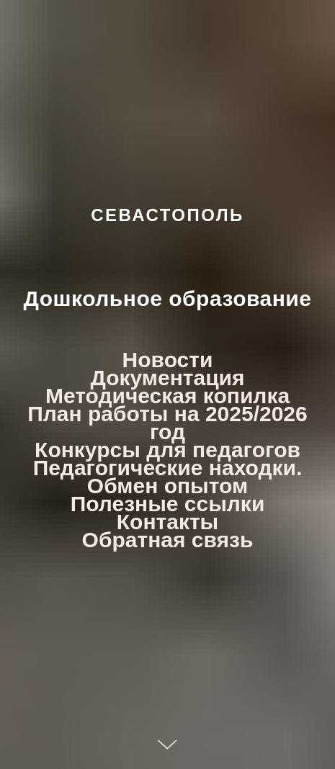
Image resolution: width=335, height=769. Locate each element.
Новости (167, 360)
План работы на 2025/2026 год (167, 423)
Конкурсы (87, 450)
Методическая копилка (167, 396)
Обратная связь (168, 540)
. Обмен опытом (195, 477)
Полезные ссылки (168, 504)
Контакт (158, 522)
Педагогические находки (164, 468)
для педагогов (223, 450)
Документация (167, 378)
